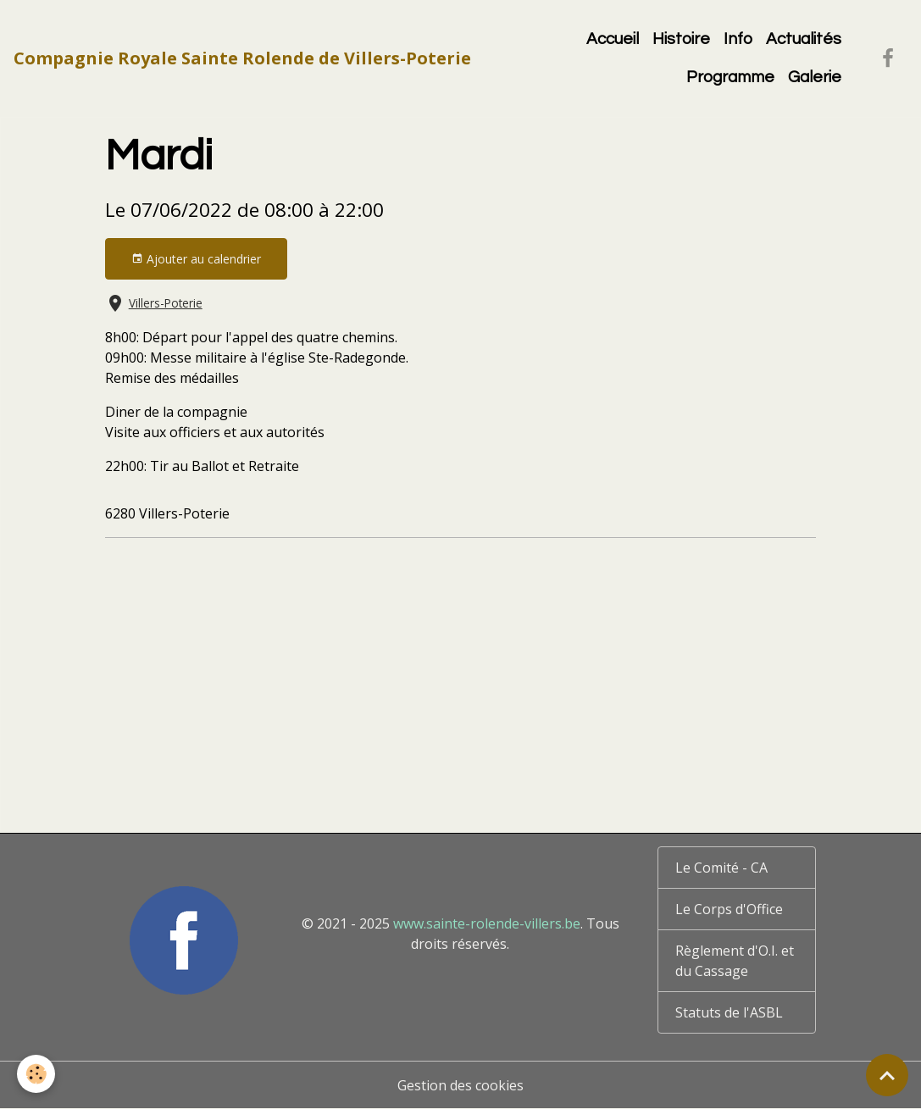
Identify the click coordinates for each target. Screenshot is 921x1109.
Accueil (612, 38)
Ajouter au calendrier (196, 259)
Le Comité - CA (721, 867)
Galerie (814, 77)
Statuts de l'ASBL (729, 1012)
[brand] (242, 58)
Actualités (803, 38)
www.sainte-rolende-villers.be (486, 923)
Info (738, 38)
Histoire (681, 38)
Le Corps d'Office (729, 909)
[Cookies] (36, 1074)
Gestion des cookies (460, 1085)
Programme (730, 77)
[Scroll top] (887, 1075)
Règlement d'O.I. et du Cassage (734, 960)
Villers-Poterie (166, 303)
